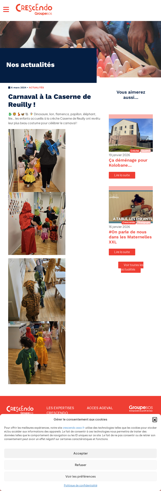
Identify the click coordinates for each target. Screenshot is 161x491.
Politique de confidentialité (80, 485)
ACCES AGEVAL (100, 408)
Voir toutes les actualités (132, 267)
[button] (155, 419)
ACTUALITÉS (36, 87)
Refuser (80, 465)
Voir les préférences (80, 476)
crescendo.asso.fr (74, 427)
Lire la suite (122, 175)
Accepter (80, 453)
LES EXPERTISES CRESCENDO (60, 410)
